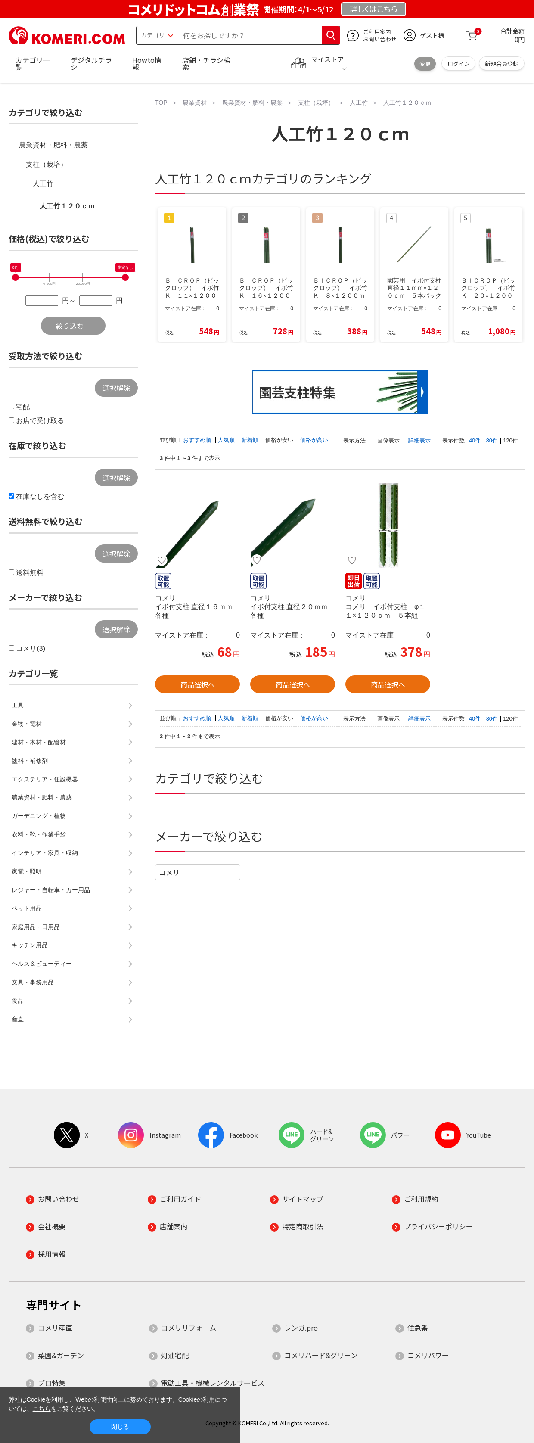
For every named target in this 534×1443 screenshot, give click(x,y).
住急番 (417, 1327)
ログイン (458, 63)
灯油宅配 (175, 1355)
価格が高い (314, 440)
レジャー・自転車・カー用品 (51, 889)
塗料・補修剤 (30, 760)
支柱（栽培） (46, 164)
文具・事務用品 (33, 982)
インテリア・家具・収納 (45, 852)
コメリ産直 (55, 1327)
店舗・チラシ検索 (206, 63)
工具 (18, 705)
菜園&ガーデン (61, 1355)
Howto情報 (146, 63)
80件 (492, 440)
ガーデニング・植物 (39, 815)
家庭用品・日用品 (36, 927)
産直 (18, 1019)
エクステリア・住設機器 (45, 779)
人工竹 (43, 183)
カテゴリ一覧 (33, 63)
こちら (42, 1408)
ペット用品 (27, 908)
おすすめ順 (198, 440)
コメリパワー (428, 1355)
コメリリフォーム (188, 1327)
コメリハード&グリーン (320, 1355)
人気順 (227, 440)
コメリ (169, 872)
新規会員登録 (501, 63)
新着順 (251, 440)
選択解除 (116, 388)
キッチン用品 (30, 945)
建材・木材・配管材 (39, 742)
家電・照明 (27, 871)
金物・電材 (27, 723)
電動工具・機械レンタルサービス (212, 1382)
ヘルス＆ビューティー (42, 963)
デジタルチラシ (91, 63)
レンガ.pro (301, 1327)
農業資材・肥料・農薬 (53, 145)
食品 (18, 1000)
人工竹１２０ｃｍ (67, 206)
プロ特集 (51, 1382)
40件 (475, 440)
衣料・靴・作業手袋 (39, 834)
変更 (425, 63)
